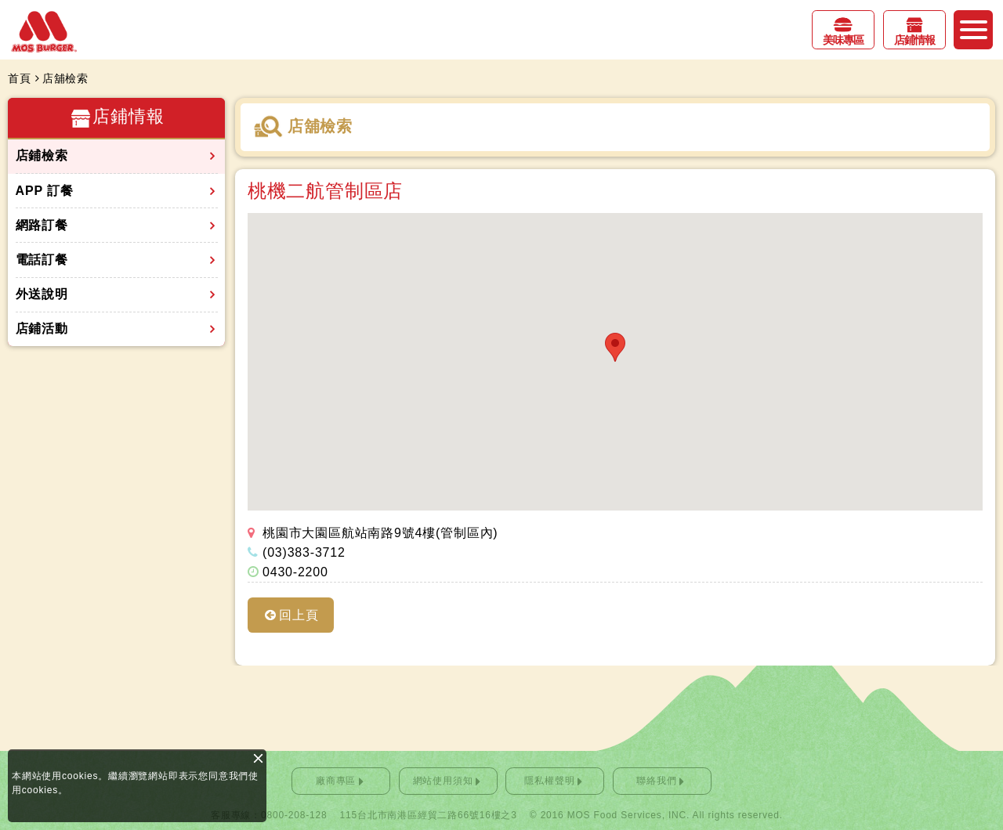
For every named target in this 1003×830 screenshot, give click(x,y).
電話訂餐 (42, 259)
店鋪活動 (42, 328)
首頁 (19, 78)
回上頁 (298, 615)
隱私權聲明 (549, 780)
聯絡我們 (656, 780)
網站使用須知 (443, 780)
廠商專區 (336, 780)
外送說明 (42, 294)
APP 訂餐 (45, 190)
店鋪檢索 (42, 155)
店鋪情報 (914, 40)
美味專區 (843, 40)
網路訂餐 (42, 225)
